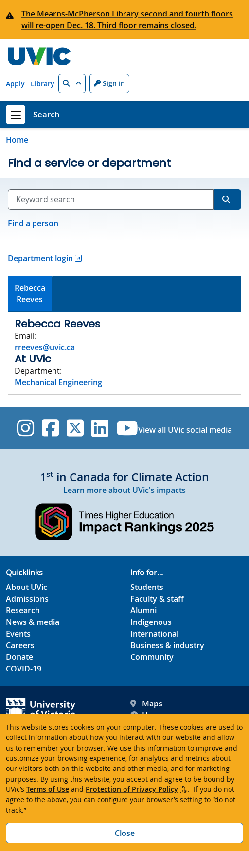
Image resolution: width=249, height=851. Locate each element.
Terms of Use (47, 789)
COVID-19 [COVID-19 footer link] (23, 668)
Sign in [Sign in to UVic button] (109, 83)
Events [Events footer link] (18, 633)
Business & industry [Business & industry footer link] (167, 645)
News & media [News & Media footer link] (32, 622)
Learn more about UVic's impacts (124, 490)
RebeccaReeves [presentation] (30, 293)
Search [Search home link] (46, 114)
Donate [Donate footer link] (19, 657)
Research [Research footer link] (23, 610)
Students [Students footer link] (146, 587)
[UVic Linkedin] (99, 428)
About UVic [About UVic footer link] (26, 587)
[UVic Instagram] (25, 428)
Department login (40, 258)
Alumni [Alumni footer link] (143, 610)
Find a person (33, 223)
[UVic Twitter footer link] (75, 428)
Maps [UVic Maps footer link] (146, 703)
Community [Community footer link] (152, 657)
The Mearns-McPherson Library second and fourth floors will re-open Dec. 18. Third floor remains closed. (127, 19)
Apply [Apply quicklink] (15, 83)
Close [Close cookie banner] (125, 833)
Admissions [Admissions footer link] (27, 598)
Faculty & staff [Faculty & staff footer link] (157, 598)
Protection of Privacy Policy (132, 789)
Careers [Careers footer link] (20, 645)
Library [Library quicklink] (42, 83)
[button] (72, 83)
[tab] (30, 294)
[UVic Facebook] (50, 428)
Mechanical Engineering (58, 382)
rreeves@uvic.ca (45, 347)
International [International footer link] (154, 633)
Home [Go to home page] (17, 139)
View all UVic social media (185, 430)
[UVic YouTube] (127, 428)
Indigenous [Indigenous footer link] (151, 622)
